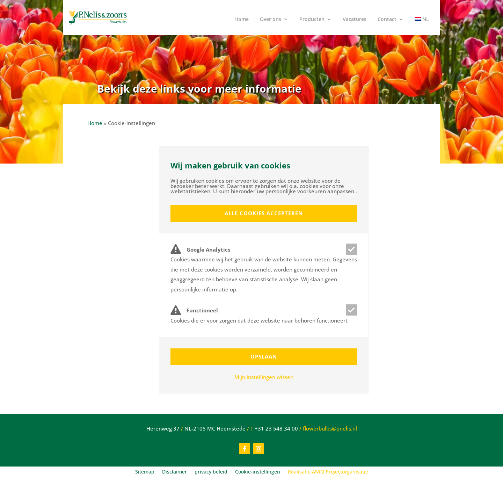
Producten (312, 19)
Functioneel (194, 310)
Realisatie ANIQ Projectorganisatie (328, 472)
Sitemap (144, 472)
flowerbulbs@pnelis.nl (330, 428)
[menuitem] (422, 22)
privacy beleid (211, 472)
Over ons (270, 19)
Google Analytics (200, 250)
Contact (387, 19)
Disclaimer (174, 472)
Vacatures (354, 19)
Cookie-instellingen (257, 472)
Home (241, 19)
